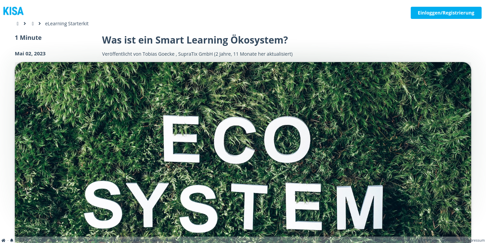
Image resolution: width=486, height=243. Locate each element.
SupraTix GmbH (195, 54)
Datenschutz (452, 240)
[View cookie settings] (20, 240)
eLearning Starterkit (66, 23)
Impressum (475, 240)
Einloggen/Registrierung (446, 12)
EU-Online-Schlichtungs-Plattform (411, 240)
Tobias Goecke (158, 54)
